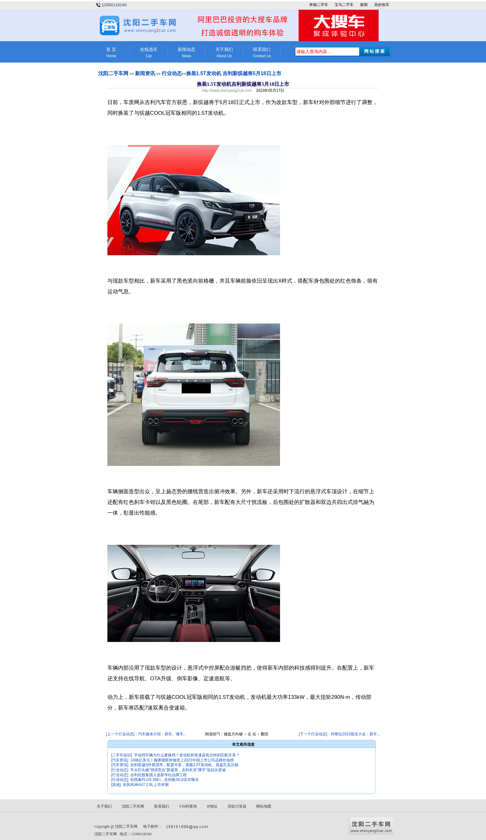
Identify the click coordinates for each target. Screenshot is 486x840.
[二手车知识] (121, 755)
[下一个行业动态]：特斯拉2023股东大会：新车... (339, 734)
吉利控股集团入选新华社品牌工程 (158, 775)
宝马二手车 (344, 5)
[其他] (116, 784)
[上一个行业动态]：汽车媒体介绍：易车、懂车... (146, 734)
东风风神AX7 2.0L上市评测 (145, 784)
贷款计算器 (237, 806)
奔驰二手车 (318, 5)
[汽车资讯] (119, 760)
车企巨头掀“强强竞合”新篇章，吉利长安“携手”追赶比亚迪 (178, 770)
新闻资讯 (145, 73)
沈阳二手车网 (113, 73)
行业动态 (172, 73)
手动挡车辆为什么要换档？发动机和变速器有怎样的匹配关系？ (187, 755)
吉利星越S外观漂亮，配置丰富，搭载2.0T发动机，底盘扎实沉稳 (184, 765)
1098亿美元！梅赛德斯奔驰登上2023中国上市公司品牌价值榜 (182, 760)
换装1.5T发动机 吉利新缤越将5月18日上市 (233, 73)
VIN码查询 (188, 806)
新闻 (364, 5)
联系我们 (262, 52)
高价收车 (381, 5)
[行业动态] (119, 770)
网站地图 (263, 806)
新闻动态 (186, 52)
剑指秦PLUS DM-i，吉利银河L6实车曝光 (164, 779)
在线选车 (149, 52)
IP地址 (212, 806)
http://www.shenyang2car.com (227, 90)
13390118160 (114, 5)
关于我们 (224, 52)
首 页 (111, 52)
